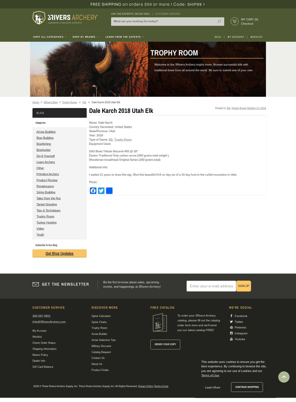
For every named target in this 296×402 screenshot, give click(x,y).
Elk (84, 102)
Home (35, 102)
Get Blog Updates (59, 253)
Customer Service (167, 13)
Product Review (46, 180)
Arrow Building (45, 131)
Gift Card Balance (42, 366)
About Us (97, 364)
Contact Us (98, 357)
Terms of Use (161, 386)
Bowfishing (43, 144)
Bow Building (44, 138)
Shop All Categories (50, 37)
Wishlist (257, 37)
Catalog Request (101, 352)
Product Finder (100, 370)
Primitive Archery (47, 174)
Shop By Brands (86, 37)
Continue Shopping (247, 387)
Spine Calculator (101, 316)
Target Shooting (46, 204)
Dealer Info (38, 360)
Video (40, 228)
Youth (40, 234)
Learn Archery (45, 162)
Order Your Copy (165, 344)
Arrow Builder (99, 333)
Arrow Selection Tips (104, 340)
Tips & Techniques (48, 210)
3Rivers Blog (51, 102)
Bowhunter (43, 150)
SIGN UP (243, 286)
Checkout (247, 23)
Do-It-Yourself (45, 156)
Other (40, 168)
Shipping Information (44, 348)
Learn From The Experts (125, 37)
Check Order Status (44, 342)
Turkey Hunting (46, 222)
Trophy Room (69, 102)
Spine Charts (99, 322)
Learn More (212, 387)
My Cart (249, 19)
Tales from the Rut (48, 198)
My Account (236, 37)
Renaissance (45, 186)
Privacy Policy (145, 386)
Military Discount (101, 346)
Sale (218, 37)
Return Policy (40, 354)
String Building (45, 192)
